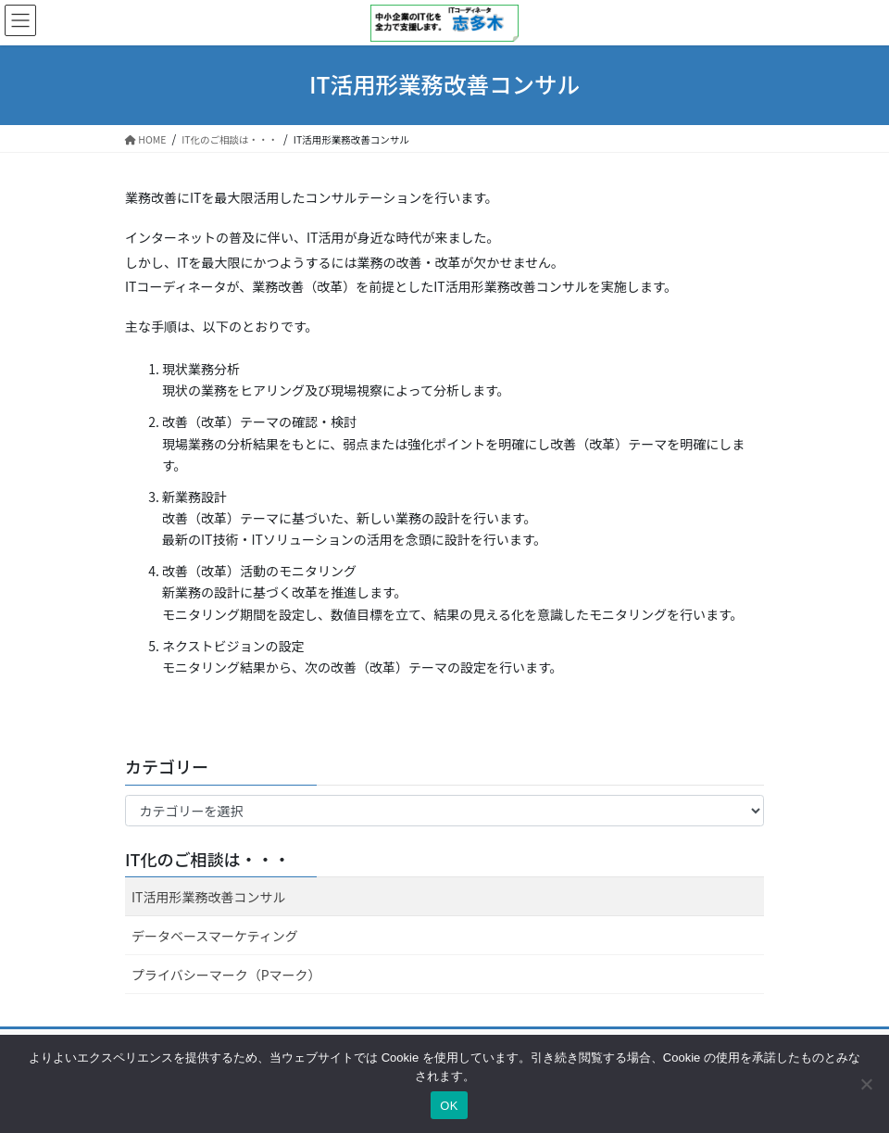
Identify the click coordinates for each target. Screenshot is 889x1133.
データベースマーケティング (214, 935)
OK (448, 1106)
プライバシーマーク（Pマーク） (226, 974)
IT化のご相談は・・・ (208, 859)
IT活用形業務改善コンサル (208, 897)
